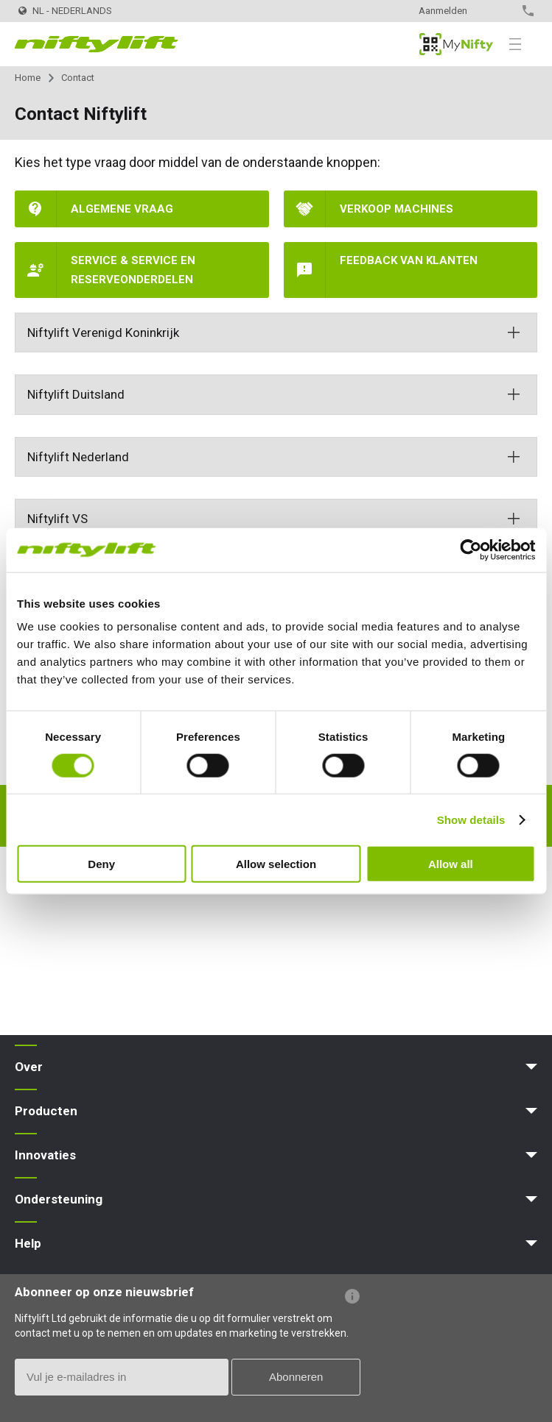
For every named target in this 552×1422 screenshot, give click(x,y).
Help (28, 1243)
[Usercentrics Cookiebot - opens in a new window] (470, 549)
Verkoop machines (396, 209)
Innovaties (45, 1155)
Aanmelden (443, 10)
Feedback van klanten (409, 260)
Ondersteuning (58, 1199)
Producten (46, 1110)
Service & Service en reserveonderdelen (133, 270)
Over (29, 1066)
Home (28, 77)
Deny (101, 864)
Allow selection (276, 864)
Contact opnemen (497, 10)
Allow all (450, 864)
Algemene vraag (122, 209)
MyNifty (456, 44)
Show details (471, 819)
